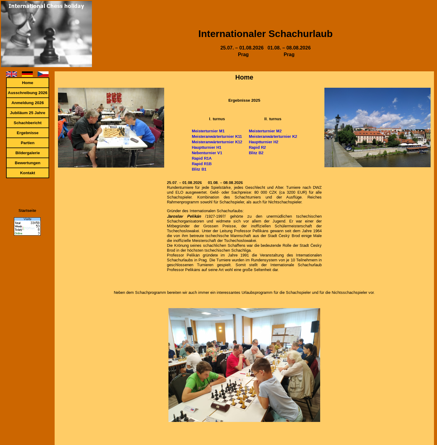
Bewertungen (27, 163)
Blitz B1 (199, 169)
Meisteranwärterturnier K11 (217, 136)
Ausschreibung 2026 (27, 92)
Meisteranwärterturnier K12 (217, 141)
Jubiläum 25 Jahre (27, 112)
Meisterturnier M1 (208, 131)
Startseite (27, 210)
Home (27, 82)
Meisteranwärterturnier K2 (273, 136)
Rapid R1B (202, 163)
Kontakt (27, 173)
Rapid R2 (257, 147)
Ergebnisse (28, 133)
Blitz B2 (256, 152)
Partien (27, 143)
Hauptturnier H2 (263, 141)
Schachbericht (28, 123)
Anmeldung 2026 (28, 102)
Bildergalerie (27, 153)
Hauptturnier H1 (206, 147)
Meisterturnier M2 (265, 131)
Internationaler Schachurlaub (265, 33)
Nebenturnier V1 (207, 152)
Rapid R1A (202, 158)
